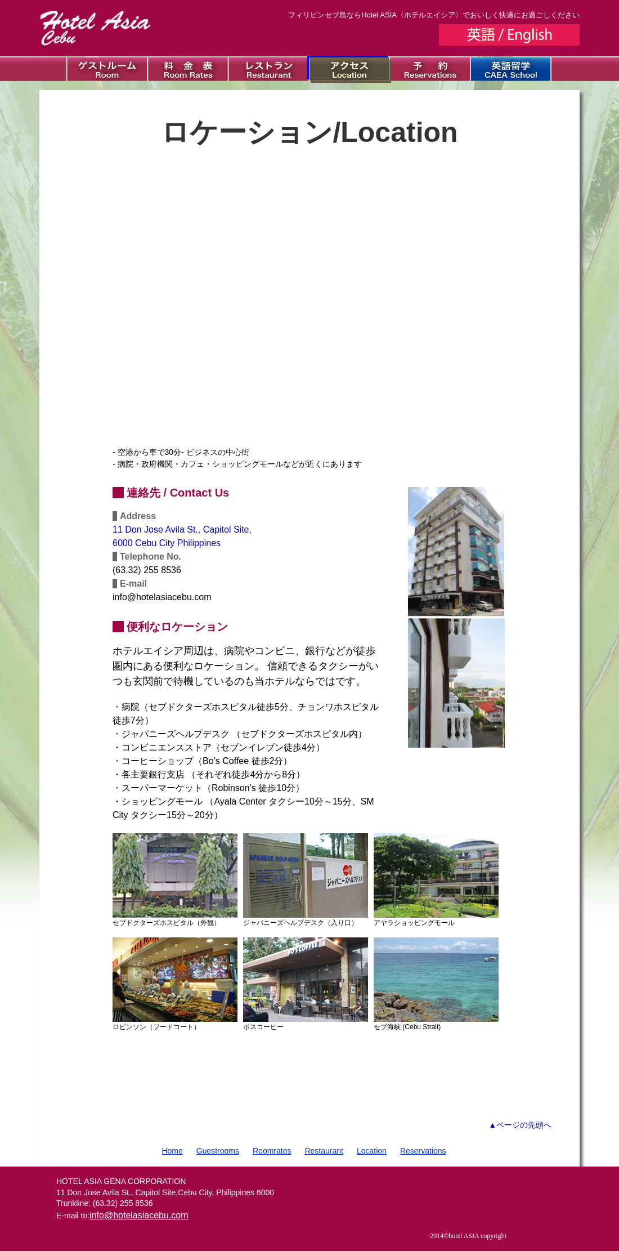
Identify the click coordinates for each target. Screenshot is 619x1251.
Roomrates (272, 1150)
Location (372, 1150)
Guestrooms (217, 1150)
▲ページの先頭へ (519, 1124)
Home (172, 1150)
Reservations (423, 1150)
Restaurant (323, 1150)
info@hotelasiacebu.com (138, 1215)
